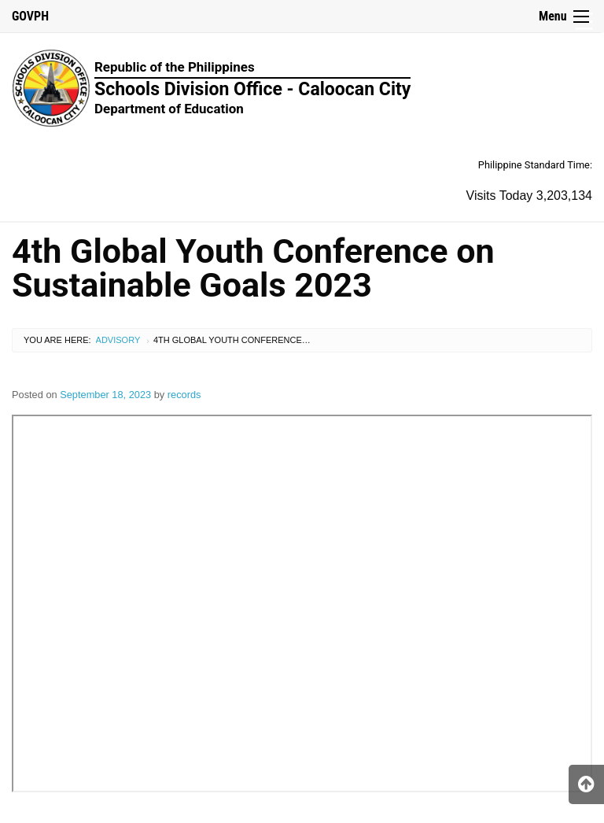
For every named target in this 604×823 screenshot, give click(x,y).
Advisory (118, 340)
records (184, 394)
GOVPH (30, 16)
